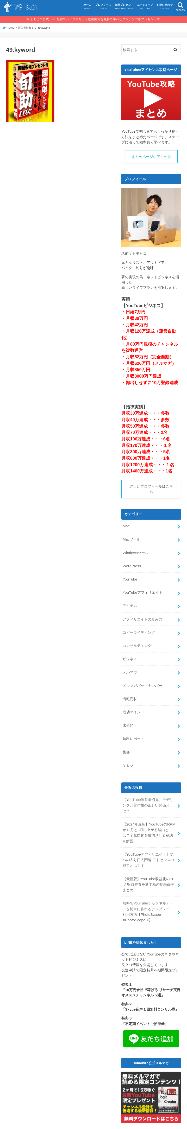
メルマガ (130, 666)
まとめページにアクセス (151, 156)
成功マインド (133, 704)
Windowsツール (135, 552)
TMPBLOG (90, 1123)
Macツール (131, 539)
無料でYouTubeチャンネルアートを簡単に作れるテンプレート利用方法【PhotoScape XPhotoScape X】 (150, 891)
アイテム (130, 602)
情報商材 (130, 691)
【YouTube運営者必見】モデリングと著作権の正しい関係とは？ (149, 791)
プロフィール (103, 6)
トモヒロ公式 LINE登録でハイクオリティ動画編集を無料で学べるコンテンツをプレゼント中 (95, 19)
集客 (126, 742)
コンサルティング (137, 641)
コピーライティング (139, 628)
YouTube (130, 577)
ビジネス (130, 653)
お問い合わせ (165, 6)
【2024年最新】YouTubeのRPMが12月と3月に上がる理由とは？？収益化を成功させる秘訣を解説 (150, 815)
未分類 (128, 717)
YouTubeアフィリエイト (142, 590)
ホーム (87, 6)
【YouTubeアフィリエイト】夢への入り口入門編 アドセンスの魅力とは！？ (149, 841)
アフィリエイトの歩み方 (142, 615)
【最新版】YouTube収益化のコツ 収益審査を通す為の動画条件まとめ (150, 865)
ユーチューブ (145, 6)
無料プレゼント (124, 6)
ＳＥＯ (128, 755)
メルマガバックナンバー (142, 679)
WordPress (131, 564)
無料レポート (133, 730)
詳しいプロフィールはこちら (151, 489)
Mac (126, 526)
